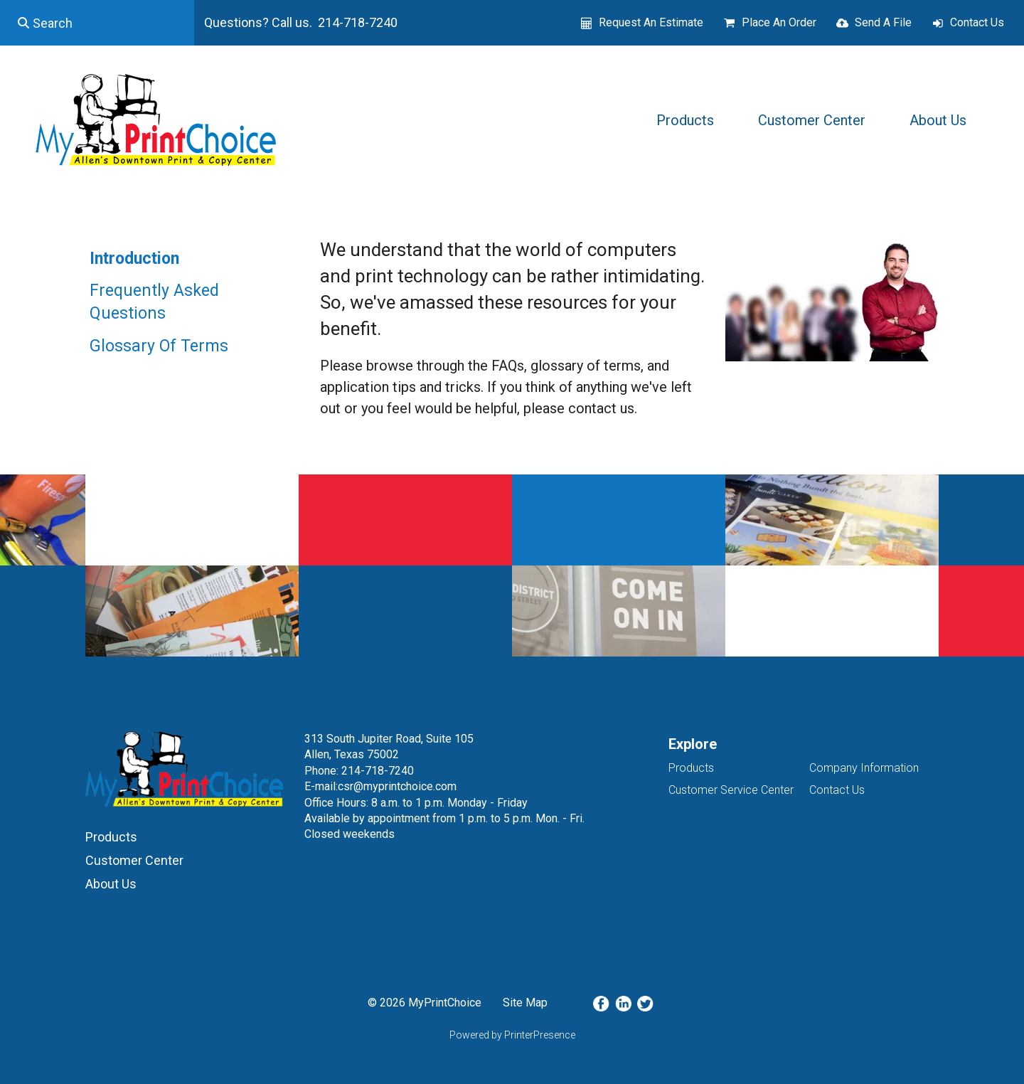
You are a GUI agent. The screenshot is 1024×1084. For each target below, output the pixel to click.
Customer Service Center (731, 790)
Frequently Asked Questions (154, 302)
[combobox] (97, 23)
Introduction (134, 258)
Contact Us (977, 22)
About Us (938, 120)
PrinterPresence (539, 1035)
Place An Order (779, 22)
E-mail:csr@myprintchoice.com (380, 786)
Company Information (864, 768)
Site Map (525, 1002)
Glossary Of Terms (159, 346)
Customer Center (811, 120)
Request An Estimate (651, 22)
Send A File (883, 22)
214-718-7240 (377, 770)
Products (685, 120)
